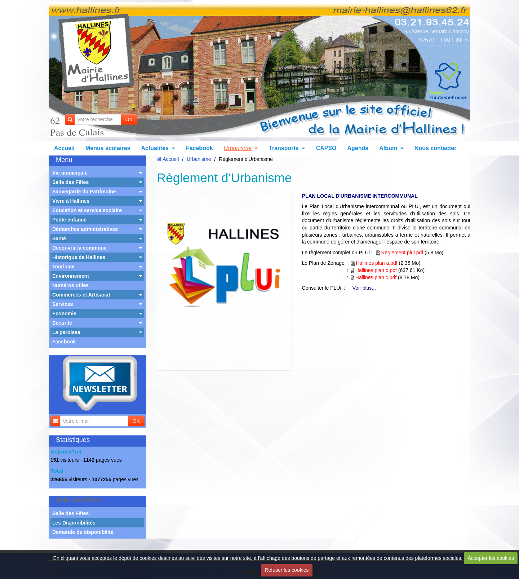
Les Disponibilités (74, 523)
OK (129, 119)
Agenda (358, 148)
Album (388, 148)
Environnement (70, 276)
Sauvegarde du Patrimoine (84, 191)
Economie (64, 313)
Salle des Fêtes (70, 182)
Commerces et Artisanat (81, 295)
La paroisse (66, 332)
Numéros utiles (70, 285)
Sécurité (62, 323)
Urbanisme (238, 148)
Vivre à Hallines (70, 201)
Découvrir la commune (79, 248)
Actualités (154, 148)
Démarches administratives (85, 229)
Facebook (199, 148)
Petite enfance (69, 220)
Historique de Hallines (78, 257)
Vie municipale (70, 173)
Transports (284, 148)
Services (62, 304)
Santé (59, 238)
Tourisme (63, 266)
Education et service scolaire (87, 210)
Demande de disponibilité (83, 532)
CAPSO (326, 148)
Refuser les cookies (287, 570)
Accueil (64, 148)
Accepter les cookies (491, 558)
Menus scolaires (107, 148)
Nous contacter (435, 148)
